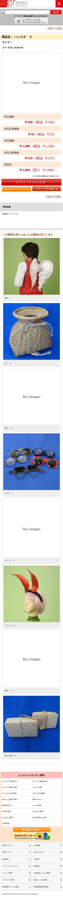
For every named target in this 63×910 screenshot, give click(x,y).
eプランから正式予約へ (10, 793)
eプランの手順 (37, 787)
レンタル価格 (36, 805)
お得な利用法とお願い (39, 817)
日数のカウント (37, 799)
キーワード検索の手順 (39, 781)
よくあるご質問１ (38, 811)
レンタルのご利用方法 (9, 781)
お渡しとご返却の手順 (9, 799)
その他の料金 (6, 811)
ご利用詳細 (5, 823)
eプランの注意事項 (38, 793)
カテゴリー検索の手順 (9, 787)
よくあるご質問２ (8, 817)
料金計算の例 (6, 805)
